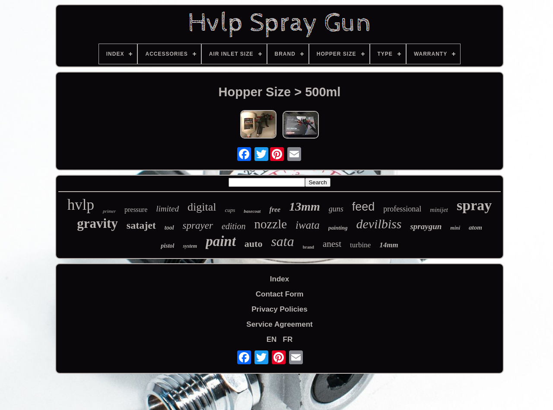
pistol (167, 246)
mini (455, 228)
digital (202, 207)
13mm (304, 206)
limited (167, 208)
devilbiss (378, 224)
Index (279, 279)
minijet (439, 209)
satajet (141, 225)
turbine (360, 245)
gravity (97, 223)
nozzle (270, 224)
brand (308, 247)
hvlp (80, 204)
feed (363, 206)
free (274, 209)
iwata (308, 225)
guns (336, 209)
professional (402, 209)
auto (254, 243)
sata (282, 241)
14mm (388, 245)
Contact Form (280, 294)
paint (221, 241)
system (190, 246)
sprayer (198, 225)
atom (475, 227)
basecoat (252, 211)
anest (332, 244)
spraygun (426, 226)
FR (288, 339)
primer (109, 211)
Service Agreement (279, 324)
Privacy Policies (279, 309)
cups (230, 210)
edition (234, 226)
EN (272, 339)
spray (474, 205)
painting (338, 227)
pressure (135, 209)
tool (169, 227)
